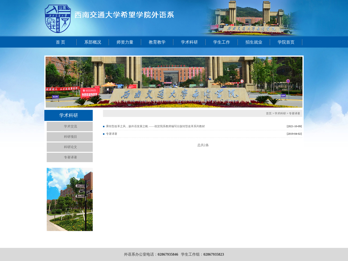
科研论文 (70, 147)
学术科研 (189, 42)
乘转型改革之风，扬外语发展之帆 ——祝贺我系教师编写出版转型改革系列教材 (155, 126)
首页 (269, 113)
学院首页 (286, 42)
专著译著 (70, 157)
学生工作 (221, 42)
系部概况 (92, 42)
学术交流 (70, 126)
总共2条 (203, 145)
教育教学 (157, 42)
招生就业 (253, 42)
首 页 (60, 42)
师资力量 (125, 42)
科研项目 (70, 136)
